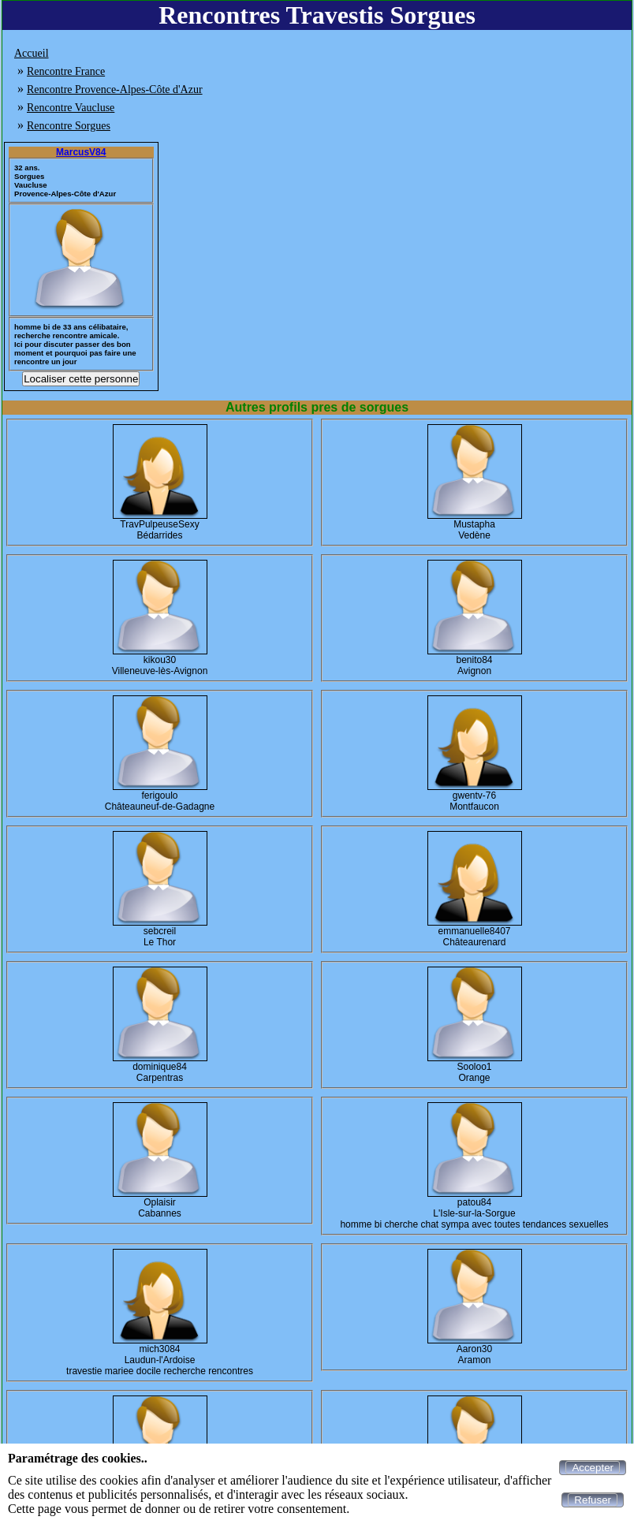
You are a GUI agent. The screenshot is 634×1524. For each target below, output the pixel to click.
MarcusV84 (81, 152)
